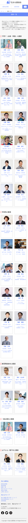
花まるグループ (5, 495)
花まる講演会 (4, 481)
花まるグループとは (6, 488)
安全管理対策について (7, 499)
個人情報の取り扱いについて (9, 497)
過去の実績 (4, 490)
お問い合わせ (4, 491)
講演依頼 (16, 6)
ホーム (2, 11)
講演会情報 (6, 6)
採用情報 (3, 500)
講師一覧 (3, 487)
